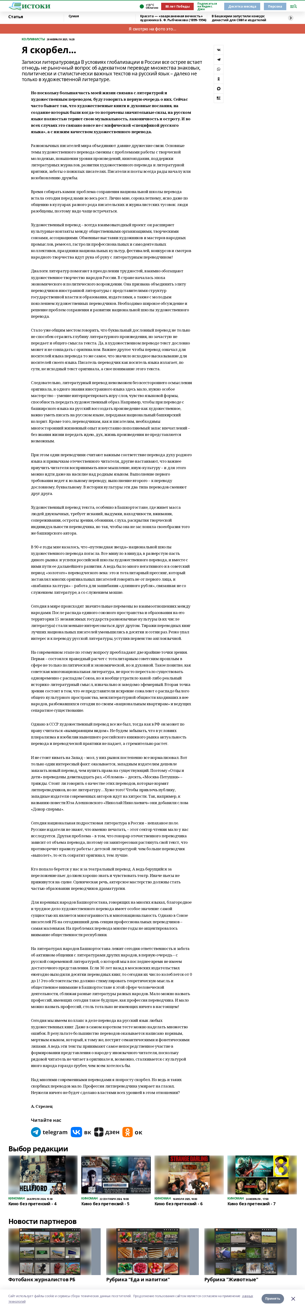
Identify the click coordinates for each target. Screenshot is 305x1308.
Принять (272, 1298)
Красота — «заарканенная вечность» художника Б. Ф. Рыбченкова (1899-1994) (173, 18)
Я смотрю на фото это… (152, 29)
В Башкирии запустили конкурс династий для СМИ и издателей (239, 18)
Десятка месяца (242, 6)
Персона (275, 6)
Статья (15, 16)
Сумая (74, 16)
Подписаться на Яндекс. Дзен (207, 6)
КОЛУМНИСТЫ (33, 39)
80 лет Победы (177, 6)
